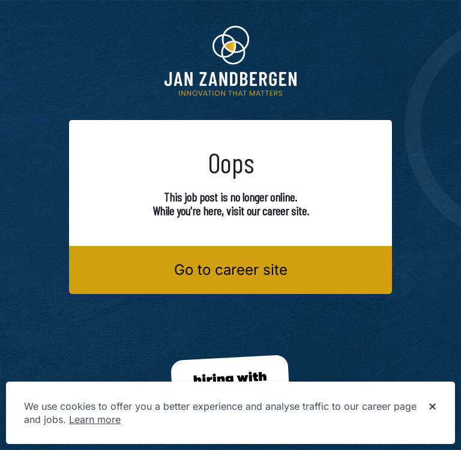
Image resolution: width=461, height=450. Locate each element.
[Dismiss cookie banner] (432, 407)
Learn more (95, 419)
